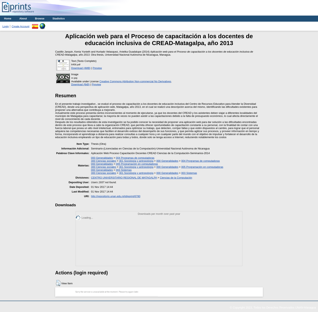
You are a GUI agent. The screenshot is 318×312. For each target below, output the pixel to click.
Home (7, 18)
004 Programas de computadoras (135, 157)
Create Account (20, 26)
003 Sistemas (124, 169)
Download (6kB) (80, 84)
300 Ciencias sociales (103, 160)
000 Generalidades (102, 157)
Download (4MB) (80, 68)
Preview (97, 68)
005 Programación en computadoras (137, 163)
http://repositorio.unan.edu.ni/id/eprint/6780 (115, 196)
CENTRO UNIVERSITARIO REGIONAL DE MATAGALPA (124, 177)
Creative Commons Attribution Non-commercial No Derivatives (135, 81)
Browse (39, 18)
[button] (58, 283)
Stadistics (59, 18)
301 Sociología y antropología (136, 160)
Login (5, 26)
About (23, 18)
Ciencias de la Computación (176, 177)
